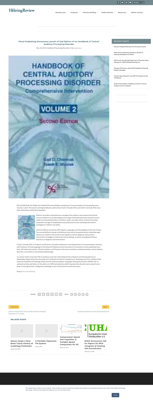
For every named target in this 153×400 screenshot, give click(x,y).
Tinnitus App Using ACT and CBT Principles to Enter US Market (131, 70)
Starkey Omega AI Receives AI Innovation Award (130, 40)
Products (74, 9)
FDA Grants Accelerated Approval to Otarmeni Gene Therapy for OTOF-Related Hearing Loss (131, 54)
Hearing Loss (60, 9)
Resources (122, 9)
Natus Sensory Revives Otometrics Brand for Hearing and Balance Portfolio (128, 47)
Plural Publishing (29, 265)
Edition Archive (137, 9)
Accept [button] (115, 395)
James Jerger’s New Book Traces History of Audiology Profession (22, 336)
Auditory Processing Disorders (58, 41)
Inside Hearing (107, 9)
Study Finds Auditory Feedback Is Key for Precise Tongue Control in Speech (130, 78)
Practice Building (89, 9)
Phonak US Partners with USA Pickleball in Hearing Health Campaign (131, 62)
